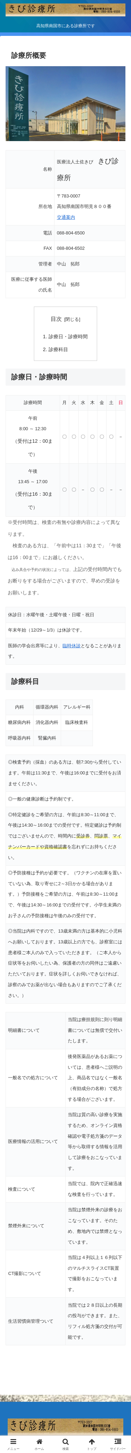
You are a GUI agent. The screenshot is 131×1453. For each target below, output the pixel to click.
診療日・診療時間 (68, 336)
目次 (56, 319)
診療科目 (58, 349)
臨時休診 (72, 645)
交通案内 (66, 217)
